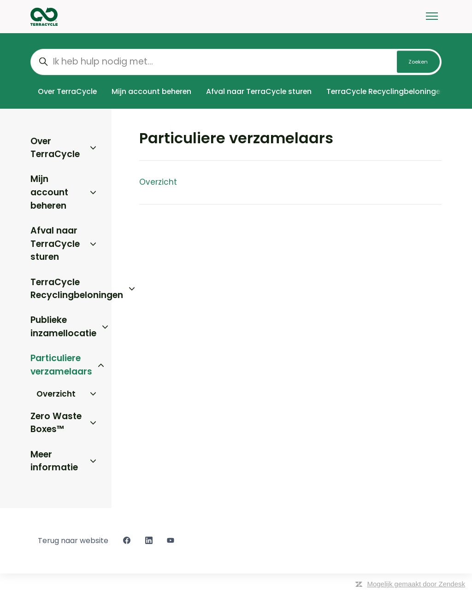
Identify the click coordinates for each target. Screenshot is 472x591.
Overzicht (158, 181)
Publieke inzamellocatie (63, 326)
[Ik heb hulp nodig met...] (236, 62)
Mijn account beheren (151, 91)
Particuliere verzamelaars (61, 365)
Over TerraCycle (67, 91)
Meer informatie (54, 461)
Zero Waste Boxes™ (56, 423)
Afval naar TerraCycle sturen (259, 91)
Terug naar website (73, 540)
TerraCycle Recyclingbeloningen (385, 91)
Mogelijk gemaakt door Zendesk (416, 584)
